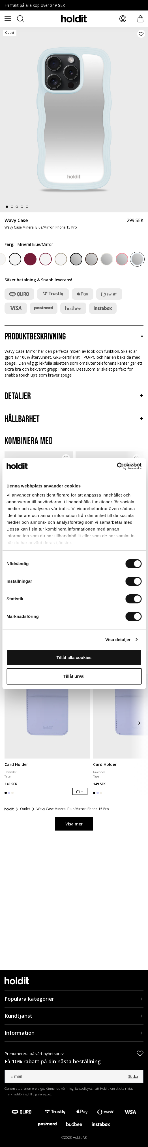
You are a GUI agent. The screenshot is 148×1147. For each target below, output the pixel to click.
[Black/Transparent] (15, 259)
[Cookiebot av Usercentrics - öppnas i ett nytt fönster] (116, 466)
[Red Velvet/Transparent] (45, 259)
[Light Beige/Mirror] (106, 259)
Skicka (133, 1076)
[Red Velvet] (30, 259)
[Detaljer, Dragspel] (74, 396)
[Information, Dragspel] (74, 1033)
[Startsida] (9, 809)
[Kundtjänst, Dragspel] (74, 1015)
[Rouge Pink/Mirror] (122, 259)
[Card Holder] (47, 705)
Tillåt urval (74, 676)
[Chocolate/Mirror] (91, 259)
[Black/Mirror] (76, 259)
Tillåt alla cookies (74, 657)
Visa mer (74, 824)
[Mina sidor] (122, 18)
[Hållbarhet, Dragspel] (74, 419)
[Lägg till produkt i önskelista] (141, 34)
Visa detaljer (117, 639)
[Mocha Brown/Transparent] (61, 259)
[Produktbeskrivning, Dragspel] (74, 337)
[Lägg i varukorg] (79, 791)
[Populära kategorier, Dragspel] (74, 998)
